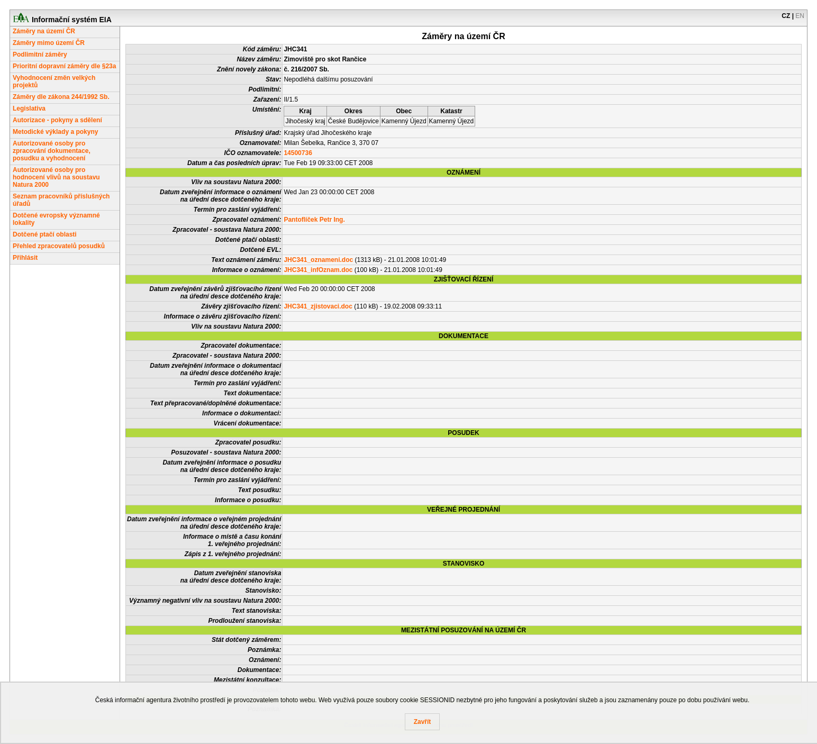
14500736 (298, 153)
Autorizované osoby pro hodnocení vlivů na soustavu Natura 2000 (56, 177)
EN (799, 16)
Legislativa (29, 108)
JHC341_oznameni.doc (318, 260)
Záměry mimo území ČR (49, 43)
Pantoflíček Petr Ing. (314, 219)
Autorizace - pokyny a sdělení (57, 120)
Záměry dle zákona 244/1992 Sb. (61, 97)
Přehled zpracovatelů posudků (59, 246)
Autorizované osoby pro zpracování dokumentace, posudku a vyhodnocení (51, 151)
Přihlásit (25, 257)
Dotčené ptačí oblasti (45, 234)
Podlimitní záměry (40, 54)
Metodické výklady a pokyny (55, 131)
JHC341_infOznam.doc (318, 270)
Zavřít (422, 721)
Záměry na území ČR (44, 31)
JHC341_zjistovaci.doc (318, 306)
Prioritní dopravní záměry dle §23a (64, 66)
